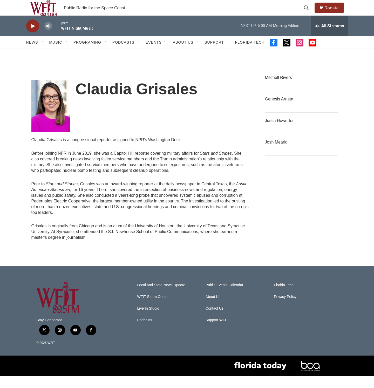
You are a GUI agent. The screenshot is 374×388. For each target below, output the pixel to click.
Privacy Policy (285, 308)
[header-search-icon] (309, 13)
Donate (335, 13)
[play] (33, 38)
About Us (183, 54)
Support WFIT (217, 332)
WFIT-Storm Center (153, 308)
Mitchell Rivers (278, 89)
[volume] (48, 38)
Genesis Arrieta (279, 110)
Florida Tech (250, 54)
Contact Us (214, 320)
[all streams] (329, 37)
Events (154, 54)
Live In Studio (148, 320)
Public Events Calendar (224, 297)
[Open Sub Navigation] (42, 54)
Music (55, 54)
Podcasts (123, 54)
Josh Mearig (276, 154)
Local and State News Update (161, 297)
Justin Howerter (279, 132)
